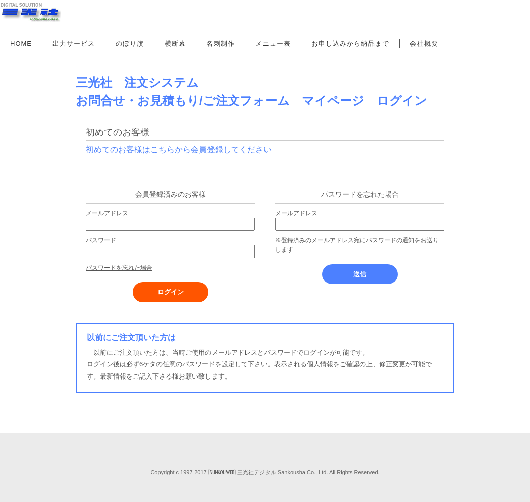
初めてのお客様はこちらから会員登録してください (179, 149)
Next (517, 31)
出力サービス (73, 43)
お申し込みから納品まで (350, 43)
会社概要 (424, 43)
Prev (13, 31)
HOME (21, 43)
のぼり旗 (130, 43)
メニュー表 (273, 43)
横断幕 (175, 43)
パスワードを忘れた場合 (119, 267)
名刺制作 (220, 43)
